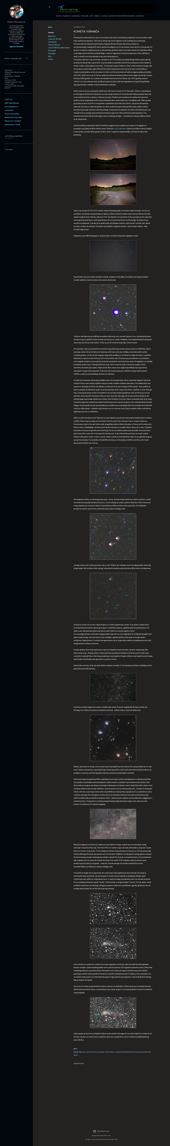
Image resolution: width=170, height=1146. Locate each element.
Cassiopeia (52, 42)
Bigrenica (51, 36)
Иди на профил (16, 47)
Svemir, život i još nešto (13, 117)
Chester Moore (54, 45)
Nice (50, 56)
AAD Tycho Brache (12, 103)
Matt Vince (107, 1135)
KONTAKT (140, 16)
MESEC (97, 16)
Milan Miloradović (16, 21)
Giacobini (51, 53)
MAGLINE (84, 16)
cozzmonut (9, 110)
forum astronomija (12, 114)
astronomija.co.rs (11, 107)
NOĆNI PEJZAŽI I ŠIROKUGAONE (121, 16)
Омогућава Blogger (101, 1131)
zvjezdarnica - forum (12, 124)
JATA (91, 16)
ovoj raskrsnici (120, 128)
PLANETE (66, 16)
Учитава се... (9, 138)
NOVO (59, 16)
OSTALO (104, 16)
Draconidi (52, 50)
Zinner (50, 59)
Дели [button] (50, 27)
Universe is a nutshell (13, 121)
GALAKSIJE (75, 16)
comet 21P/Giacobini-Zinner (59, 48)
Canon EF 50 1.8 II (54, 39)
